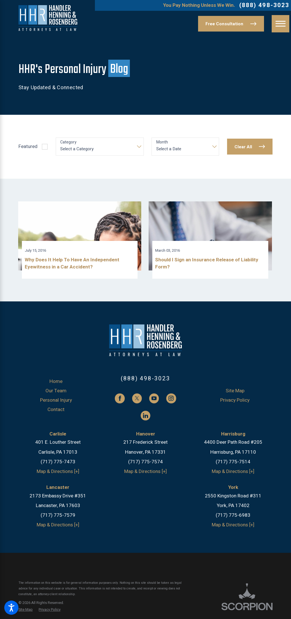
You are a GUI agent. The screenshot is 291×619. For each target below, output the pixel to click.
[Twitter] (137, 400)
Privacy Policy (235, 402)
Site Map (235, 392)
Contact (56, 411)
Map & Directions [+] (58, 473)
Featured (28, 146)
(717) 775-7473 (58, 463)
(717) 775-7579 (58, 517)
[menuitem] (56, 383)
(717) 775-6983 (233, 517)
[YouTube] (154, 400)
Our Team (55, 392)
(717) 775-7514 (233, 463)
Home (56, 383)
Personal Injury (56, 402)
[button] (11, 608)
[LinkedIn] (145, 417)
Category (68, 142)
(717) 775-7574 (145, 463)
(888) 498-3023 (264, 6)
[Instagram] (171, 400)
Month (162, 142)
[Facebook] (119, 400)
